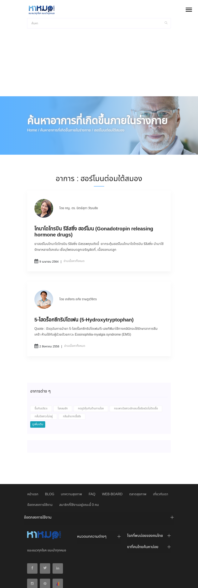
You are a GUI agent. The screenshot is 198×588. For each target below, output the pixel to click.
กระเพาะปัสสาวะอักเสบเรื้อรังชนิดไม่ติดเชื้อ (136, 375)
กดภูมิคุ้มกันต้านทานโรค (91, 375)
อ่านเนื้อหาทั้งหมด (74, 227)
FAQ (92, 460)
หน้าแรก (32, 460)
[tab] (99, 484)
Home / (33, 96)
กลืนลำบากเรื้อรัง (72, 383)
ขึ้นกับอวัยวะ (41, 375)
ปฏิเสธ (128, 581)
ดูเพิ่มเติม (37, 390)
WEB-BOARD (112, 460)
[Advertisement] (99, 31)
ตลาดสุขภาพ (137, 460)
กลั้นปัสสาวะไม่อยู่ (44, 383)
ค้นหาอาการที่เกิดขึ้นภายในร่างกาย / (66, 96)
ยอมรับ (115, 581)
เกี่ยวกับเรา (160, 460)
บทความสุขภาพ (71, 460)
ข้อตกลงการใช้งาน (40, 471)
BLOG (49, 460)
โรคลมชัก (63, 375)
